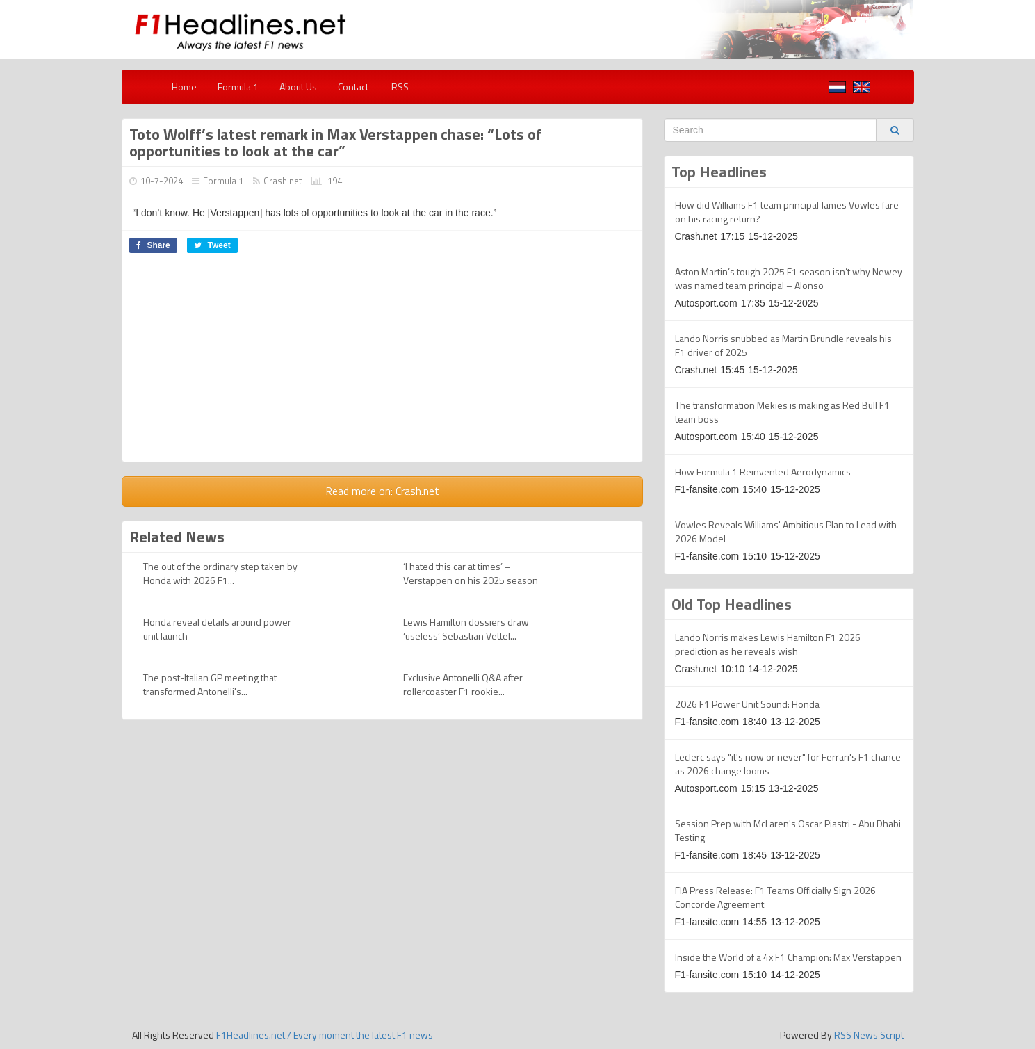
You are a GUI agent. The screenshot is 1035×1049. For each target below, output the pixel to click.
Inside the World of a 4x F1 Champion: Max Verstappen (788, 957)
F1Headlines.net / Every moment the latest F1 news (324, 1034)
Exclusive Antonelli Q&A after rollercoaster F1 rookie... (463, 684)
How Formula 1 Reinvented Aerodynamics (763, 471)
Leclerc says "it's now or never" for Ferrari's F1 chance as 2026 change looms (788, 763)
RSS (399, 86)
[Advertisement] (382, 364)
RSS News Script (869, 1034)
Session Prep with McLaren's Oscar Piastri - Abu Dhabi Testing (788, 830)
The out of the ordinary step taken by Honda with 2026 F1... (220, 573)
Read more (382, 490)
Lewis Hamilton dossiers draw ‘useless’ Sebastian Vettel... (466, 629)
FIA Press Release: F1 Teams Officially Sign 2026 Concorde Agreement (775, 897)
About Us (298, 86)
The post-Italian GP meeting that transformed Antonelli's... (210, 684)
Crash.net (282, 181)
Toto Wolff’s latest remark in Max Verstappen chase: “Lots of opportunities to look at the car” (335, 142)
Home (184, 86)
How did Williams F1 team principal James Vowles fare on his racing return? (787, 211)
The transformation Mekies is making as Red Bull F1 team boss (782, 412)
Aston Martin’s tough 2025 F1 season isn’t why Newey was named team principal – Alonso (788, 278)
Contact (353, 86)
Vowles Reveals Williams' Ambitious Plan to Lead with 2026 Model (786, 531)
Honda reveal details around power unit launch (217, 629)
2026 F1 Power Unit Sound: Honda (747, 704)
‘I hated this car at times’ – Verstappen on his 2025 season (470, 573)
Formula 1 (238, 86)
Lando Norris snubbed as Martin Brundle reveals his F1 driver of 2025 (783, 345)
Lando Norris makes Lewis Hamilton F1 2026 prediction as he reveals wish (768, 644)
